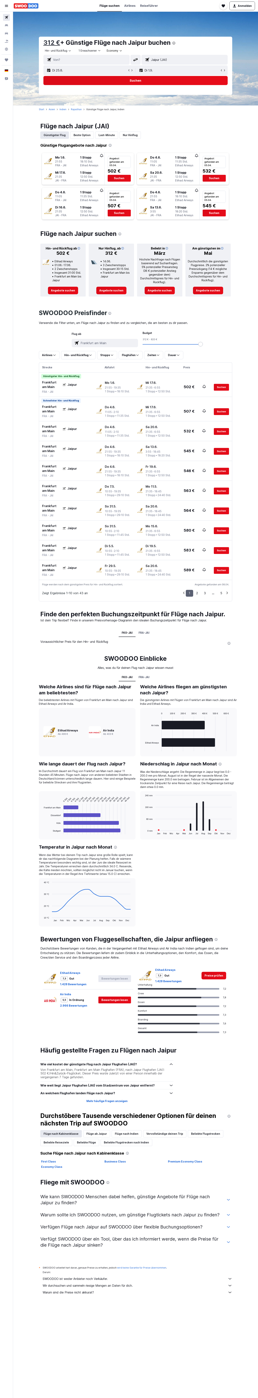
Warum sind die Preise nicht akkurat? (137, 1292)
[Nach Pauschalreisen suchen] (6, 41)
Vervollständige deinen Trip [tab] (164, 1133)
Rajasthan (76, 109)
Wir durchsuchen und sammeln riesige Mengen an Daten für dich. (137, 1285)
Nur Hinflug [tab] (130, 135)
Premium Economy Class (185, 1161)
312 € (51, 42)
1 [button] (189, 593)
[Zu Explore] (6, 49)
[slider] (200, 344)
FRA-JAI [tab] (144, 632)
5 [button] (221, 593)
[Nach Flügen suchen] (6, 17)
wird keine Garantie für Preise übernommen (141, 1267)
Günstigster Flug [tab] (55, 135)
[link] (63, 290)
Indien (63, 109)
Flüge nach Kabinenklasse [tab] (61, 1133)
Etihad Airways (70, 972)
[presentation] (174, 43)
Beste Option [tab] (82, 135)
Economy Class (51, 1166)
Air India (65, 994)
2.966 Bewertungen (73, 1005)
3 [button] (205, 593)
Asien (52, 109)
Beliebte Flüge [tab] (86, 1142)
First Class (48, 1161)
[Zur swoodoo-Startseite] (26, 6)
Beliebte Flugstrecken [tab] (205, 1133)
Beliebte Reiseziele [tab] (56, 1142)
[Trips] (6, 60)
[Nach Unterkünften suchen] (6, 25)
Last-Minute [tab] (107, 135)
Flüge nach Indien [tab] (126, 1133)
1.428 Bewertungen (73, 984)
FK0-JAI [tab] (127, 632)
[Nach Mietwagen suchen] (6, 33)
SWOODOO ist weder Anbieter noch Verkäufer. (137, 1278)
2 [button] (197, 593)
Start (41, 109)
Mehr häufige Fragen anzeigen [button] (107, 1101)
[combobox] (58, 51)
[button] (6, 6)
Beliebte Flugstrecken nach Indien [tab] (126, 1142)
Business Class (115, 1161)
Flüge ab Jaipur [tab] (96, 1133)
